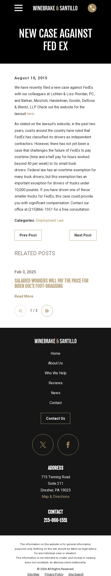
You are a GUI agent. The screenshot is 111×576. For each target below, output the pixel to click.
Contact (56, 403)
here (30, 114)
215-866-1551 (55, 520)
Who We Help (56, 373)
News (55, 393)
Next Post (82, 235)
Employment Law (50, 220)
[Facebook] (68, 444)
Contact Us (55, 418)
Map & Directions (56, 497)
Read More (24, 296)
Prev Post (28, 235)
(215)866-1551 (40, 209)
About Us (55, 363)
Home (55, 353)
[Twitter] (42, 444)
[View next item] (47, 311)
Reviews (56, 383)
